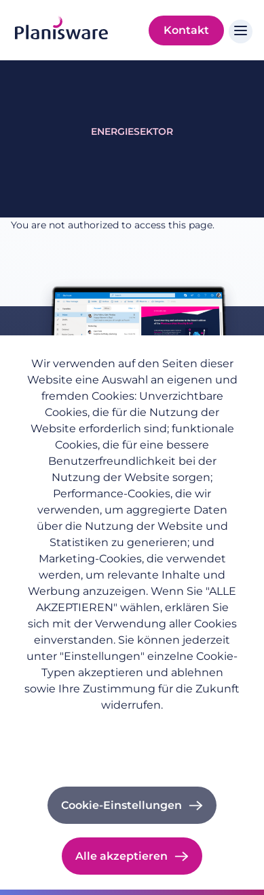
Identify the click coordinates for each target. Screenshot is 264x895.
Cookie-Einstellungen (121, 805)
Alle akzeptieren (121, 856)
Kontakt (186, 30)
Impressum (132, 745)
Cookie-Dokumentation (132, 763)
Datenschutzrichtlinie (132, 726)
